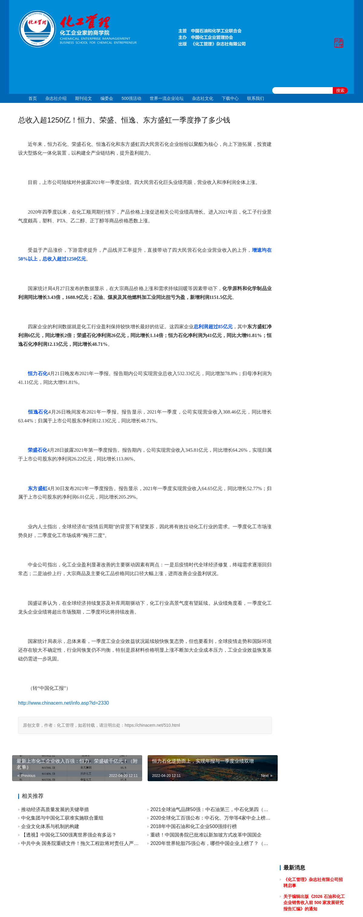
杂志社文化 (202, 98)
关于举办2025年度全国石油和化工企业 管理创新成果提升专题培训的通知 (313, 282)
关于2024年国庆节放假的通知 (311, 316)
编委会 (106, 98)
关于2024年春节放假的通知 (309, 428)
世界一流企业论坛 (167, 98)
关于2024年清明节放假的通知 (311, 377)
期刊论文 (83, 98)
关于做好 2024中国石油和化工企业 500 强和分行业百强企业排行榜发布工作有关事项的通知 (314, 394)
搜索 (340, 90)
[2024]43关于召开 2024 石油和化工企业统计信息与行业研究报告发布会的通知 (314, 350)
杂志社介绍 (56, 98)
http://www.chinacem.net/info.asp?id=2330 (63, 703)
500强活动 (131, 98)
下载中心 (230, 98)
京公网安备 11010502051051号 (206, 904)
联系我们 (255, 98)
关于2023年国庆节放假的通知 (311, 439)
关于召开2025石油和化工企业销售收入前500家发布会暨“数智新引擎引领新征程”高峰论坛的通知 (313, 236)
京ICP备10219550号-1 (148, 904)
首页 (32, 98)
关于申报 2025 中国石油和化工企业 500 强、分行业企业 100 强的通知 (314, 259)
